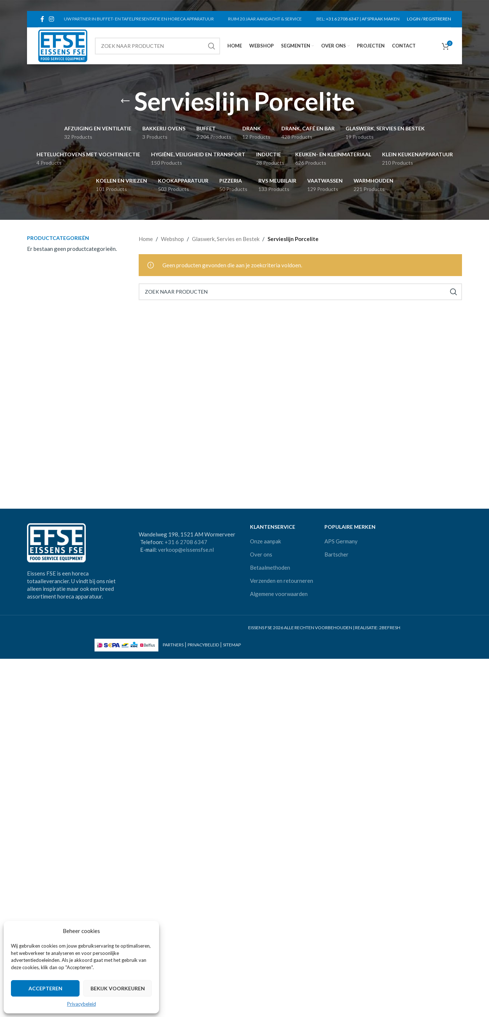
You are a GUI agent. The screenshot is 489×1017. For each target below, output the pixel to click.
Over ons (261, 554)
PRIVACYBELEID (203, 644)
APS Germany (341, 541)
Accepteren (45, 988)
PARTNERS (173, 644)
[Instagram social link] (51, 19)
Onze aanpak (265, 541)
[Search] (157, 46)
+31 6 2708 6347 (342, 19)
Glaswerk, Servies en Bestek (225, 239)
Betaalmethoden (270, 567)
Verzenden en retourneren (281, 580)
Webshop (172, 239)
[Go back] (125, 101)
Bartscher (336, 554)
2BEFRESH (389, 627)
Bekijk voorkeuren (118, 988)
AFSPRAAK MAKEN (381, 19)
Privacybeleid (81, 1004)
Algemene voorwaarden (279, 593)
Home (146, 239)
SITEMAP (232, 644)
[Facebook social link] (42, 19)
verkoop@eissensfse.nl (186, 549)
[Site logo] (63, 45)
